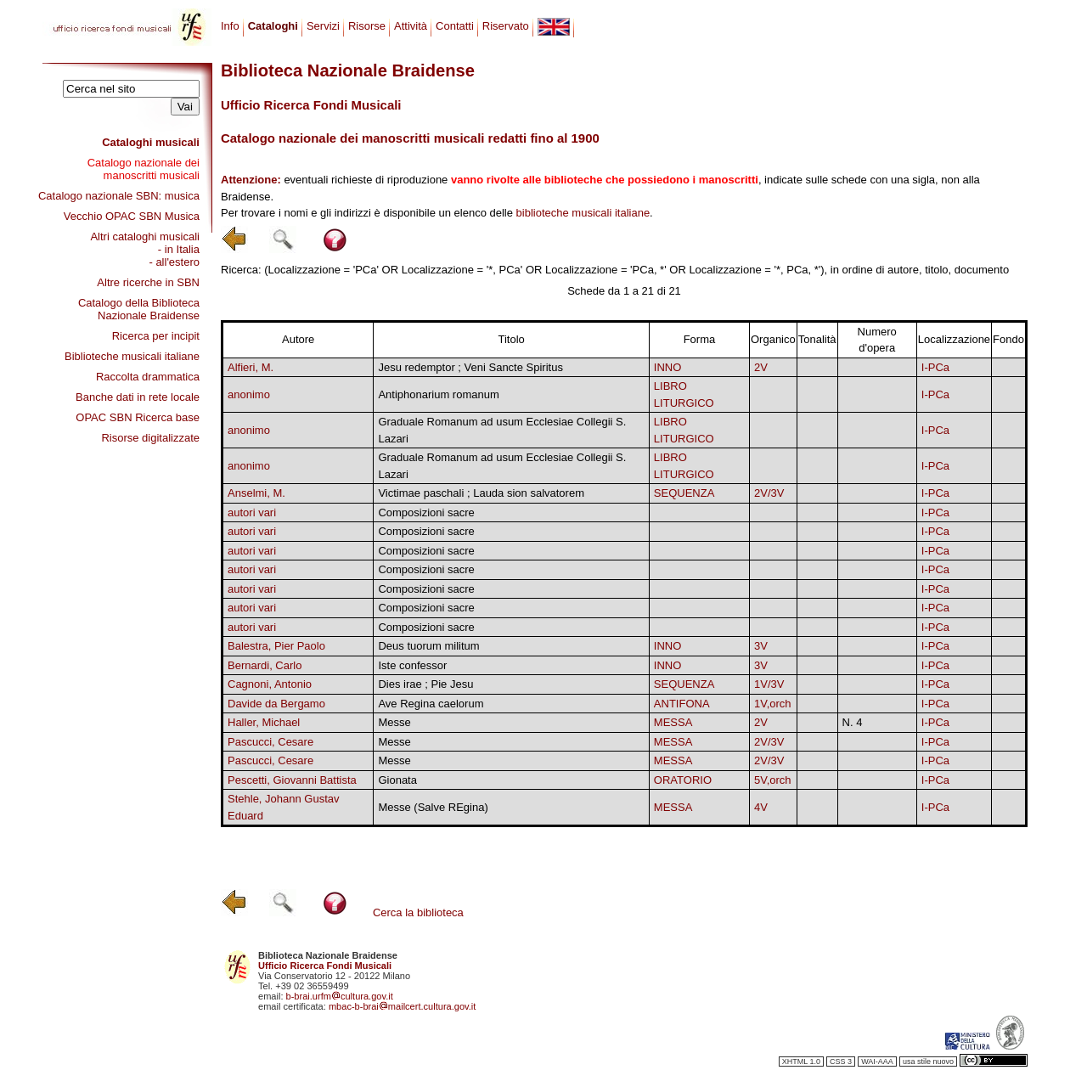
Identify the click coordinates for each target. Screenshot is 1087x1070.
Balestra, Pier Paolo (276, 645)
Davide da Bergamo (276, 703)
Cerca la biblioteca (418, 912)
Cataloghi (273, 26)
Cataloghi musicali (151, 142)
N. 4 (852, 722)
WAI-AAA (877, 1061)
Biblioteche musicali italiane (132, 356)
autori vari (252, 512)
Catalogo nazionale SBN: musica (119, 195)
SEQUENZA (684, 493)
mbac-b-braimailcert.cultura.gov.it (402, 1006)
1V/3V (769, 684)
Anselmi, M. (256, 493)
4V (761, 807)
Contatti (455, 26)
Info (230, 26)
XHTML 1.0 (801, 1061)
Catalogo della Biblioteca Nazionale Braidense (139, 309)
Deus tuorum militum (428, 645)
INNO (668, 367)
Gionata (397, 780)
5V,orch (772, 780)
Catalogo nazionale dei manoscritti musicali (143, 169)
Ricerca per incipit (156, 335)
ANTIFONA (682, 703)
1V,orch (772, 703)
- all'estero (174, 262)
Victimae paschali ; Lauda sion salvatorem (481, 493)
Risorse (367, 26)
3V (761, 645)
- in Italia (179, 249)
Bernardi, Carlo (264, 665)
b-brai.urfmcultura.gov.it (339, 996)
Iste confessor (412, 665)
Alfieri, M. (250, 367)
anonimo (249, 394)
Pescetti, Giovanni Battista (292, 780)
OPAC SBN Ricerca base (138, 417)
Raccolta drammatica (148, 376)
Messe (394, 722)
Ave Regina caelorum (430, 703)
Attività (410, 26)
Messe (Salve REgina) (432, 807)
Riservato (505, 26)
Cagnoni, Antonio (270, 684)
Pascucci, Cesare (270, 741)
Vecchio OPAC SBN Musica (132, 216)
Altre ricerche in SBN (148, 282)
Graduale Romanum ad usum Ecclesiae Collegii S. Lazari (502, 430)
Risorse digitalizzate (150, 437)
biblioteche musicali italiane (583, 212)
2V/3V (769, 493)
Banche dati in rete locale (138, 397)
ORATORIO (683, 780)
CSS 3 (841, 1061)
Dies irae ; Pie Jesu (425, 684)
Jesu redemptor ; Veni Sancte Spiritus (470, 367)
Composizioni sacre (426, 512)
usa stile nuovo (928, 1061)
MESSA (673, 722)
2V (761, 367)
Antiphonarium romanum (438, 394)
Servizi (323, 26)
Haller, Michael (264, 722)
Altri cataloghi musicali (145, 236)
